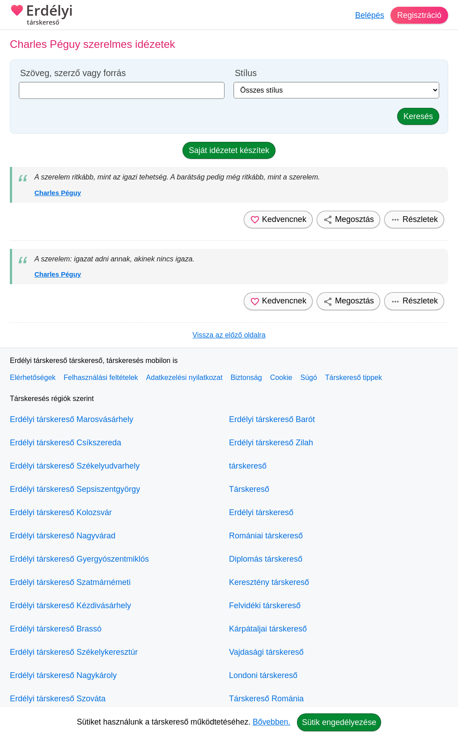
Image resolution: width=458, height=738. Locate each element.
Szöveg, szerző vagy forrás (73, 73)
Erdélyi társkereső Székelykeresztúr (74, 652)
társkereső (248, 465)
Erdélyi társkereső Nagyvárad (62, 535)
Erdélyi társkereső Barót (272, 419)
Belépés (369, 15)
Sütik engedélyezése (339, 722)
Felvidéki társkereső (265, 605)
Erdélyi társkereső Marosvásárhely (71, 419)
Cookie (281, 377)
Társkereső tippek (353, 377)
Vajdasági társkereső (266, 652)
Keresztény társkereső (269, 582)
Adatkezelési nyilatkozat (184, 377)
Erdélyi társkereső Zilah (271, 442)
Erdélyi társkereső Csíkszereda (65, 442)
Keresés (418, 116)
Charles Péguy (57, 192)
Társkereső (249, 489)
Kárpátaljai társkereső (268, 628)
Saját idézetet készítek (229, 150)
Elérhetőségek (32, 377)
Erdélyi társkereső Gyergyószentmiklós (79, 559)
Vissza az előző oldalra (228, 335)
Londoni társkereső (263, 675)
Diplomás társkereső (265, 559)
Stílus (246, 73)
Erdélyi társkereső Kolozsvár (61, 512)
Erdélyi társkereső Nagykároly (63, 675)
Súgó (308, 377)
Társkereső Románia (266, 698)
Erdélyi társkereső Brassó (56, 628)
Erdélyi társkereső (261, 512)
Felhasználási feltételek (101, 377)
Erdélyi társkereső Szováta (58, 698)
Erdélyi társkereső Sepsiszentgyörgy (75, 489)
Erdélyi (41, 15)
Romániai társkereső (266, 535)
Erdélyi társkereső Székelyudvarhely (75, 465)
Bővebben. (271, 721)
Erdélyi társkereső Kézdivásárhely (70, 605)
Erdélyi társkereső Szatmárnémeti (70, 582)
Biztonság (246, 377)
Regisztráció (419, 15)
